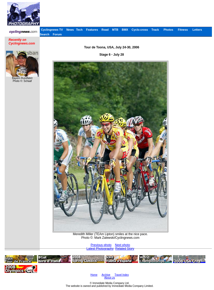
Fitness (183, 29)
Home (94, 274)
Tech (79, 29)
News (70, 29)
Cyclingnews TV (52, 29)
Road (105, 29)
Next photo (122, 245)
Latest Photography (100, 248)
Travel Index (122, 274)
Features (92, 29)
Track (155, 29)
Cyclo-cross (140, 29)
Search (44, 34)
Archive (106, 274)
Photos (168, 29)
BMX (125, 29)
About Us (109, 277)
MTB (115, 29)
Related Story (124, 248)
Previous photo (101, 245)
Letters (197, 29)
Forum (57, 34)
